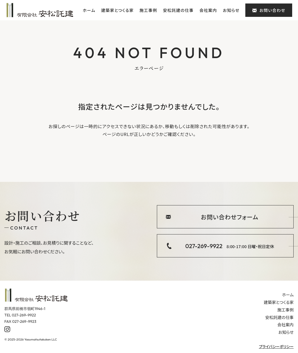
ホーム (89, 10)
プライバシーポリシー (276, 346)
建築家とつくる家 (117, 10)
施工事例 (148, 10)
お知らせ (231, 10)
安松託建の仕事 (178, 10)
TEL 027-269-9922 (20, 315)
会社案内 (208, 10)
